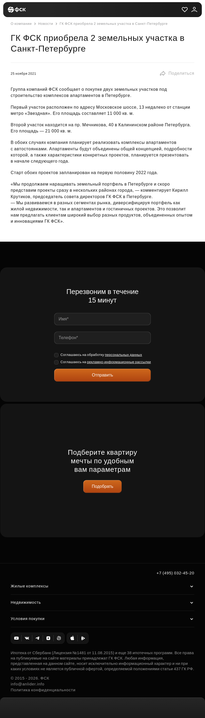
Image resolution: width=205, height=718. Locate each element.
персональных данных (123, 355)
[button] (176, 73)
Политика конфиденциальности (43, 690)
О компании (21, 24)
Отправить (102, 375)
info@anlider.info (27, 684)
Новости (43, 24)
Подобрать (102, 486)
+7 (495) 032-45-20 (175, 573)
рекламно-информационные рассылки (119, 362)
